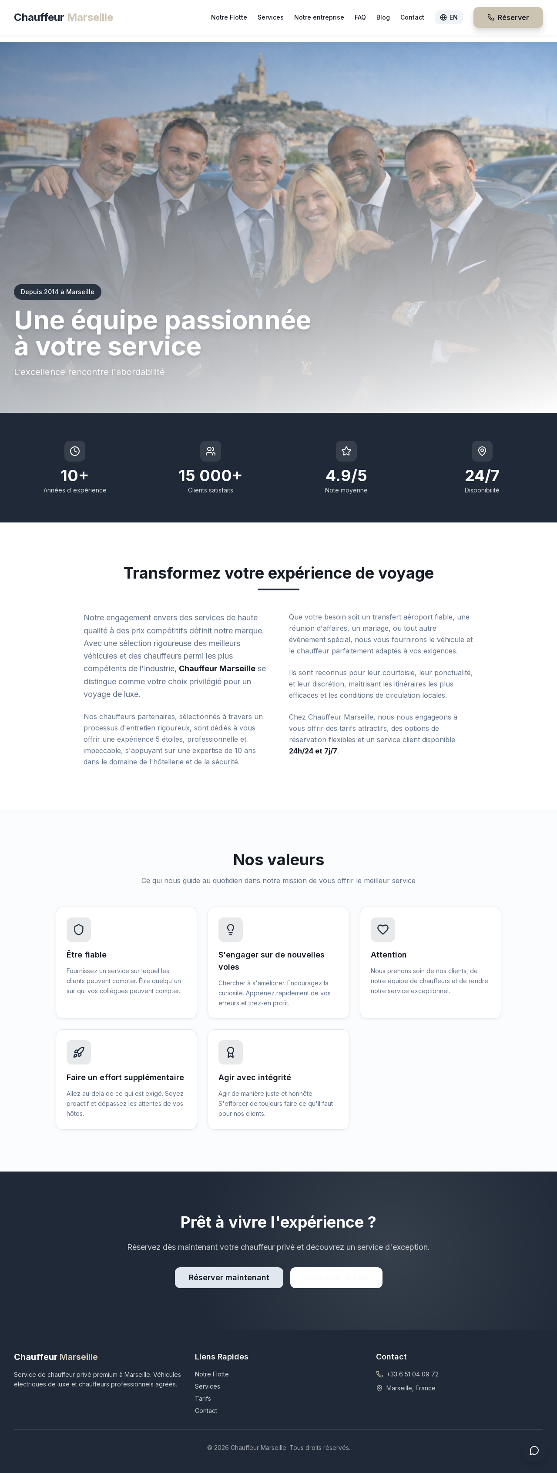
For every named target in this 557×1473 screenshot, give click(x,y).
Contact (412, 17)
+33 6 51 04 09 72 (412, 1374)
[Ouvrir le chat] (534, 1450)
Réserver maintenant (229, 1277)
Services (271, 17)
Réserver (508, 17)
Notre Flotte (229, 17)
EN (449, 17)
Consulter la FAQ (336, 1277)
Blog (383, 17)
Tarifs (203, 1398)
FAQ (360, 17)
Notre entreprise (319, 17)
